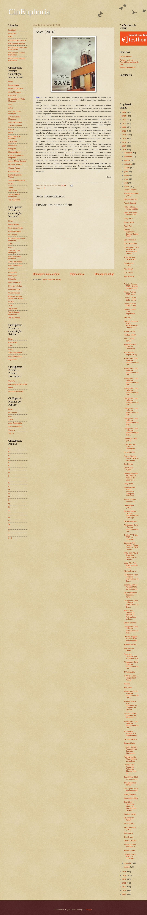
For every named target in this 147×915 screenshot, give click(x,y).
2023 (124, 123)
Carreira (11, 381)
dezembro (128, 153)
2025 (124, 116)
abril (126, 183)
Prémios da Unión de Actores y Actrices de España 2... (131, 477)
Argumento (12, 142)
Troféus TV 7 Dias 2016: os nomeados (131, 537)
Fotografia (12, 149)
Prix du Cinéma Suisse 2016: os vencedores (131, 458)
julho (126, 172)
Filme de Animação (15, 88)
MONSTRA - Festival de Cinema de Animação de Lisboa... (130, 615)
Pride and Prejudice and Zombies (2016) (131, 656)
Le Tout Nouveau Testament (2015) (130, 595)
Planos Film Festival (127, 68)
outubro (127, 160)
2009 (124, 894)
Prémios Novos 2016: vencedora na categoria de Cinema (130, 705)
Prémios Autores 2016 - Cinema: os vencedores (131, 286)
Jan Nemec (128, 464)
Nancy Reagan (130, 794)
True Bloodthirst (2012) (130, 784)
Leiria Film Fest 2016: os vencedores (130, 446)
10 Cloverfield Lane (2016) (129, 258)
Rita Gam (127, 317)
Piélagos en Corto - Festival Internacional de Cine (129, 62)
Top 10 (11, 433)
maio (126, 179)
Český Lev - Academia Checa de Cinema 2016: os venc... (130, 806)
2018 (124, 142)
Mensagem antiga (104, 274)
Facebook (12, 30)
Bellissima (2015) (130, 199)
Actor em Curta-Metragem (14, 112)
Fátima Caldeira (130, 841)
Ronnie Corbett (130, 203)
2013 (124, 879)
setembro (128, 164)
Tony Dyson (128, 837)
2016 (124, 150)
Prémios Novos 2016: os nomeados (130, 856)
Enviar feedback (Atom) (52, 279)
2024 (124, 120)
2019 (124, 138)
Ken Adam (128, 687)
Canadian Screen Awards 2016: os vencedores (131, 587)
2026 (124, 112)
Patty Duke (128, 219)
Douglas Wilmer (130, 190)
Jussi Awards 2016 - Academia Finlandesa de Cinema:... (131, 250)
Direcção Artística (15, 165)
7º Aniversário (129, 672)
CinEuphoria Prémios (16, 44)
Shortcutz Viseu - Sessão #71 (130, 501)
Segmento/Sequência (16, 180)
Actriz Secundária (15, 126)
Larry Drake (128, 484)
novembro (128, 157)
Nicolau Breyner (130, 571)
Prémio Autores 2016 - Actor (130, 293)
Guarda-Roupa (14, 168)
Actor (10, 104)
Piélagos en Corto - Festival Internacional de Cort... (131, 361)
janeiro (127, 867)
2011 (124, 887)
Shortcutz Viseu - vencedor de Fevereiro (130, 715)
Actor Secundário (15, 122)
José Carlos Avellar (128, 469)
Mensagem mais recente (46, 274)
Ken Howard (129, 276)
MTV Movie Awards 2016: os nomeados (130, 733)
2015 (124, 872)
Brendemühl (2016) (128, 264)
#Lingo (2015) (129, 331)
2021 (124, 131)
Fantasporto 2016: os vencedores (131, 790)
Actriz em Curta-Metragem (14, 118)
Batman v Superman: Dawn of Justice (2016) (131, 233)
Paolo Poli (128, 226)
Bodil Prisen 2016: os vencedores (131, 778)
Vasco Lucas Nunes (129, 649)
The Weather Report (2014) (130, 354)
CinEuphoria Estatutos (17, 40)
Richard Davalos (130, 739)
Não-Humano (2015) (129, 340)
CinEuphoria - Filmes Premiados (16, 54)
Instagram (12, 33)
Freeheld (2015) (130, 644)
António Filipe (129, 850)
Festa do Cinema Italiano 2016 (130, 214)
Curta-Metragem (14, 92)
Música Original (14, 152)
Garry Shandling (130, 243)
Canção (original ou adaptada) (16, 156)
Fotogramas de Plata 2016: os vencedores (130, 759)
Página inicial (77, 274)
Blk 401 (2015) (129, 452)
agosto (127, 168)
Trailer (10, 187)
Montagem (12, 145)
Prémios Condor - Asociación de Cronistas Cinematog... (131, 750)
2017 (124, 146)
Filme (10, 82)
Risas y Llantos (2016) (130, 828)
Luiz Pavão (128, 273)
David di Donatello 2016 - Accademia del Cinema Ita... (131, 324)
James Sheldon (130, 623)
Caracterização (14, 171)
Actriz (10, 108)
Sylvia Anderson (130, 521)
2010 (124, 890)
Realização (12, 95)
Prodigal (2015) (130, 335)
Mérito (10, 388)
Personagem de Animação (14, 137)
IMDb (10, 37)
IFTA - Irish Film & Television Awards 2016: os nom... (131, 556)
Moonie (127, 684)
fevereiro (128, 863)
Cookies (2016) (130, 814)
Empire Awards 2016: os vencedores (130, 347)
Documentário (13, 85)
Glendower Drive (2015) (130, 440)
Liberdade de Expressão (17, 384)
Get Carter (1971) (131, 798)
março (127, 187)
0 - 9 (10, 538)
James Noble (129, 222)
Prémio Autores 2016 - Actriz (130, 299)
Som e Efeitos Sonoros (17, 161)
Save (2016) (129, 824)
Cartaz (11, 184)
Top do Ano (12, 191)
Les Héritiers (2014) (129, 506)
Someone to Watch (15, 391)
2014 (124, 875)
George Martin (129, 743)
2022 (124, 127)
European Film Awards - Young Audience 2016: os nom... (131, 546)
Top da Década (14, 200)
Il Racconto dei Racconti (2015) (131, 208)
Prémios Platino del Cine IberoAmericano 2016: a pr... (131, 514)
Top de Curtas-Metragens (14, 195)
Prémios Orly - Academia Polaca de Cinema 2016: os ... (130, 769)
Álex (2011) (128, 269)
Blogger (89, 910)
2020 (124, 135)
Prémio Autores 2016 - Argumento (130, 312)
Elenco (11, 129)
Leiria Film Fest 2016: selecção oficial (131, 565)
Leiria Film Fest (126, 57)
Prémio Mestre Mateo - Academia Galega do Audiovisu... (129, 491)
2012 (124, 883)
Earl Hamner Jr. (130, 240)
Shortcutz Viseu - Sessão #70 (130, 846)
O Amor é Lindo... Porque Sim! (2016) (131, 678)
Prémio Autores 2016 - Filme (130, 305)
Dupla (10, 133)
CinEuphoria (29, 11)
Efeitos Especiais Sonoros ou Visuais (15, 297)
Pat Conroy (128, 833)
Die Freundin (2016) (129, 819)
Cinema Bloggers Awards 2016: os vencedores (130, 639)
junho (126, 175)
